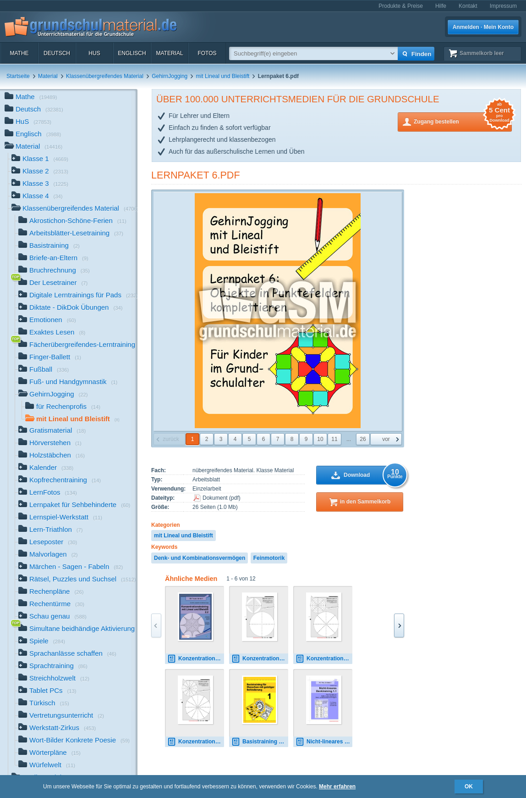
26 (363, 439)
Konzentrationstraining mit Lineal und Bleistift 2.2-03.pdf (324, 658)
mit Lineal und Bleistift (223, 76)
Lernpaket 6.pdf (195, 175)
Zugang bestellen (463, 120)
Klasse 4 (37, 196)
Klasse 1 (39, 159)
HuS (94, 53)
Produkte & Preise (400, 6)
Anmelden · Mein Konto (483, 27)
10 (320, 439)
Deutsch (57, 53)
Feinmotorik (269, 558)
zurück (171, 439)
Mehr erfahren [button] (337, 786)
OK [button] (469, 786)
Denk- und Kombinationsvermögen (199, 558)
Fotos (206, 53)
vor (386, 439)
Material (169, 53)
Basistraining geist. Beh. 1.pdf (259, 741)
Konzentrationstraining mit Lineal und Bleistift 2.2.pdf (195, 658)
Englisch (132, 53)
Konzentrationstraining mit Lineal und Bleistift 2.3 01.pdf (195, 741)
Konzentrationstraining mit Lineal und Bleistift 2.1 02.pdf (259, 658)
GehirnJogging (169, 76)
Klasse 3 (39, 184)
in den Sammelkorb (365, 501)
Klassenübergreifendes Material (104, 76)
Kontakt (468, 6)
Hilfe (440, 6)
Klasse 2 (39, 172)
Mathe (19, 53)
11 (334, 439)
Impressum (503, 6)
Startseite (18, 76)
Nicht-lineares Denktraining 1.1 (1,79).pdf (324, 741)
